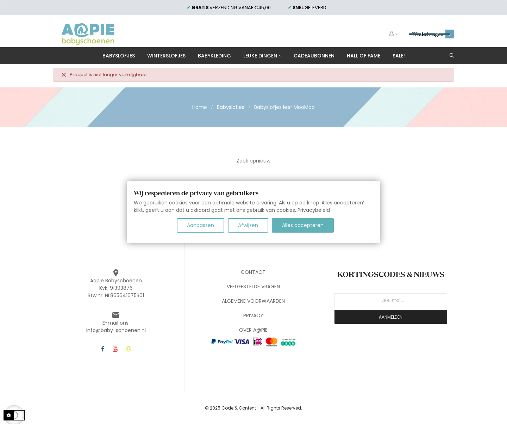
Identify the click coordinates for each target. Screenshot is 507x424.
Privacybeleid (314, 210)
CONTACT (253, 272)
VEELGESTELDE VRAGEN (253, 286)
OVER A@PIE (253, 329)
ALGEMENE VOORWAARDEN (253, 301)
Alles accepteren (303, 225)
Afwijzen (248, 225)
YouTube (115, 349)
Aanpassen (200, 225)
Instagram (128, 349)
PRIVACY (253, 315)
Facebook (102, 349)
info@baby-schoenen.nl (116, 330)
